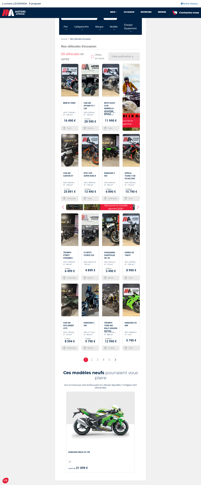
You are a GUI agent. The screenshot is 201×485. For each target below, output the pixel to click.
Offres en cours (97, 56)
